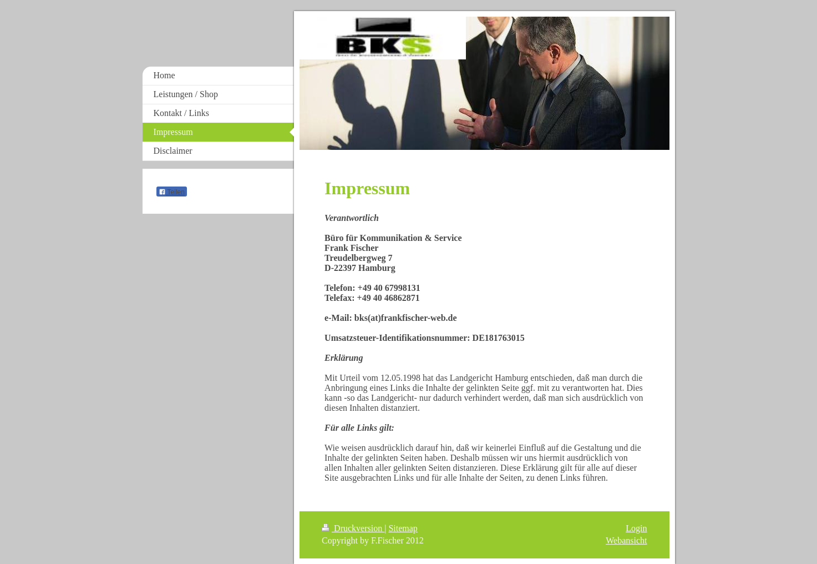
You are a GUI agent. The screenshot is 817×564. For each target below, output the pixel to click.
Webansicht (626, 540)
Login (636, 528)
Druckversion (353, 528)
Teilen (172, 192)
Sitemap (402, 528)
